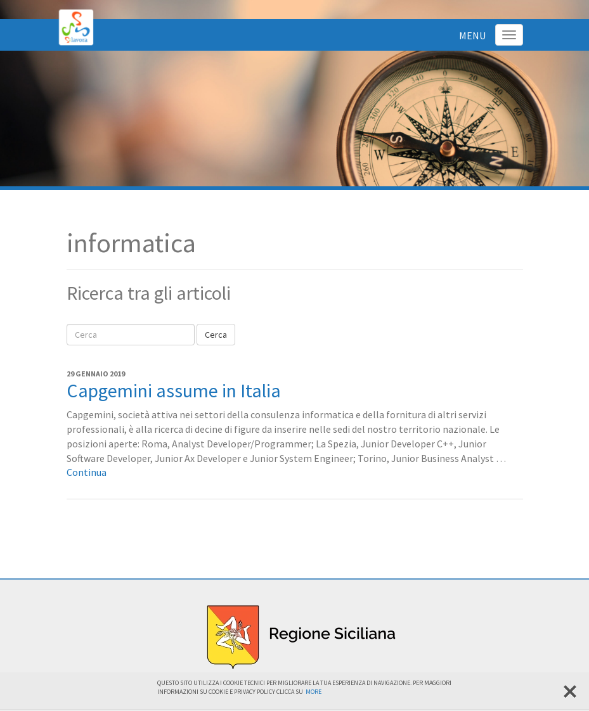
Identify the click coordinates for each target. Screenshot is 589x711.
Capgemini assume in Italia (174, 390)
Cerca (216, 334)
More (313, 692)
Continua (87, 472)
